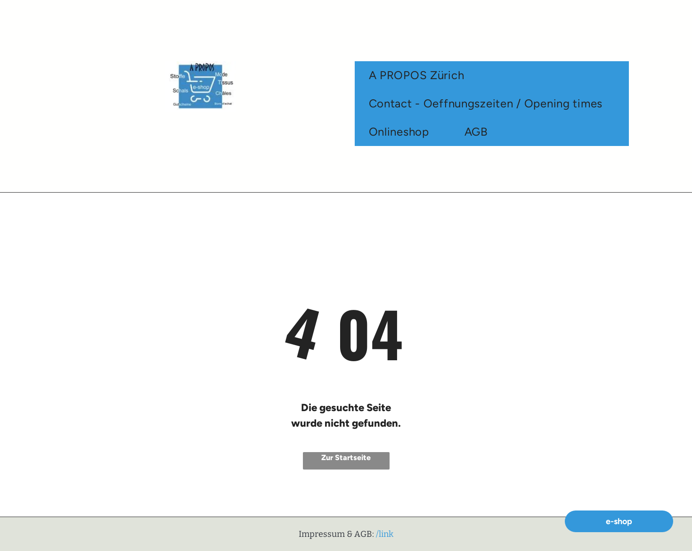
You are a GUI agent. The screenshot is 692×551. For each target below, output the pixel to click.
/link (384, 534)
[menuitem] (420, 75)
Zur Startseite (346, 457)
